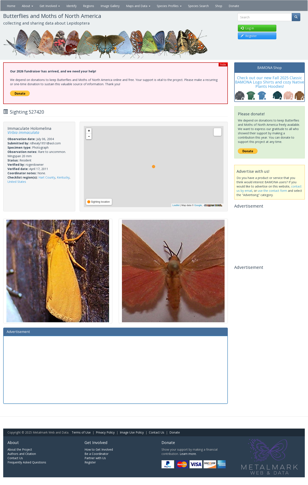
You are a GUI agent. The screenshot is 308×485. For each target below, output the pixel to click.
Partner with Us (95, 458)
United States (16, 182)
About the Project (19, 449)
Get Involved (50, 6)
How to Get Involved (98, 449)
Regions (88, 6)
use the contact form (272, 191)
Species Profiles (169, 6)
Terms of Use (81, 432)
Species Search (198, 6)
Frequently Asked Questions (26, 462)
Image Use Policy (132, 432)
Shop (218, 6)
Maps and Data (138, 6)
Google (198, 205)
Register (90, 462)
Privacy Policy (105, 432)
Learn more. (188, 454)
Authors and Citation (21, 454)
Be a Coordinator (96, 454)
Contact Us (156, 432)
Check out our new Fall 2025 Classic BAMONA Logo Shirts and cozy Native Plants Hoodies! (269, 82)
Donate (234, 6)
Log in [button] (247, 28)
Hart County (46, 177)
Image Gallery (110, 6)
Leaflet (175, 205)
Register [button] (249, 36)
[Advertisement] (115, 369)
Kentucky (63, 177)
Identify (71, 6)
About (27, 6)
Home (11, 6)
